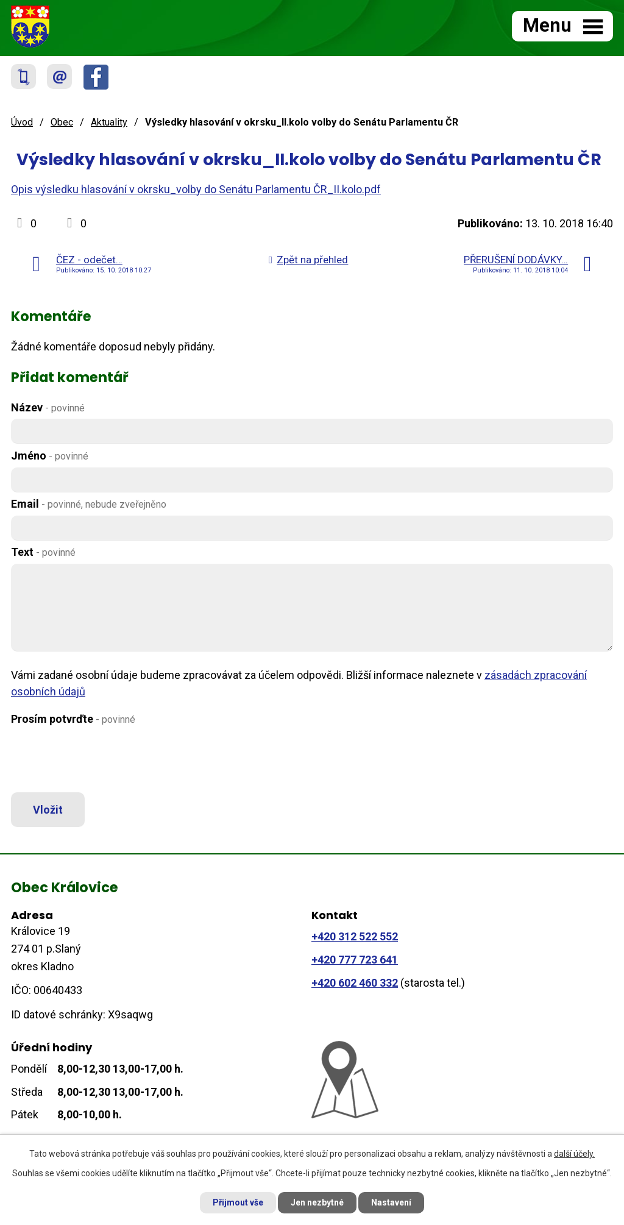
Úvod (22, 122)
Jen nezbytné (317, 1202)
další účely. (574, 1154)
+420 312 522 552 (354, 936)
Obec (62, 122)
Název (48, 407)
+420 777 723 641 (354, 959)
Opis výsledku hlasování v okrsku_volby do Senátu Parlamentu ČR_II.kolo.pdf (196, 189)
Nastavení (391, 1202)
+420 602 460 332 (354, 982)
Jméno (49, 455)
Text (43, 551)
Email (88, 503)
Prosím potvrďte (73, 718)
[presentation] (101, 759)
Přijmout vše (238, 1202)
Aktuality (109, 122)
